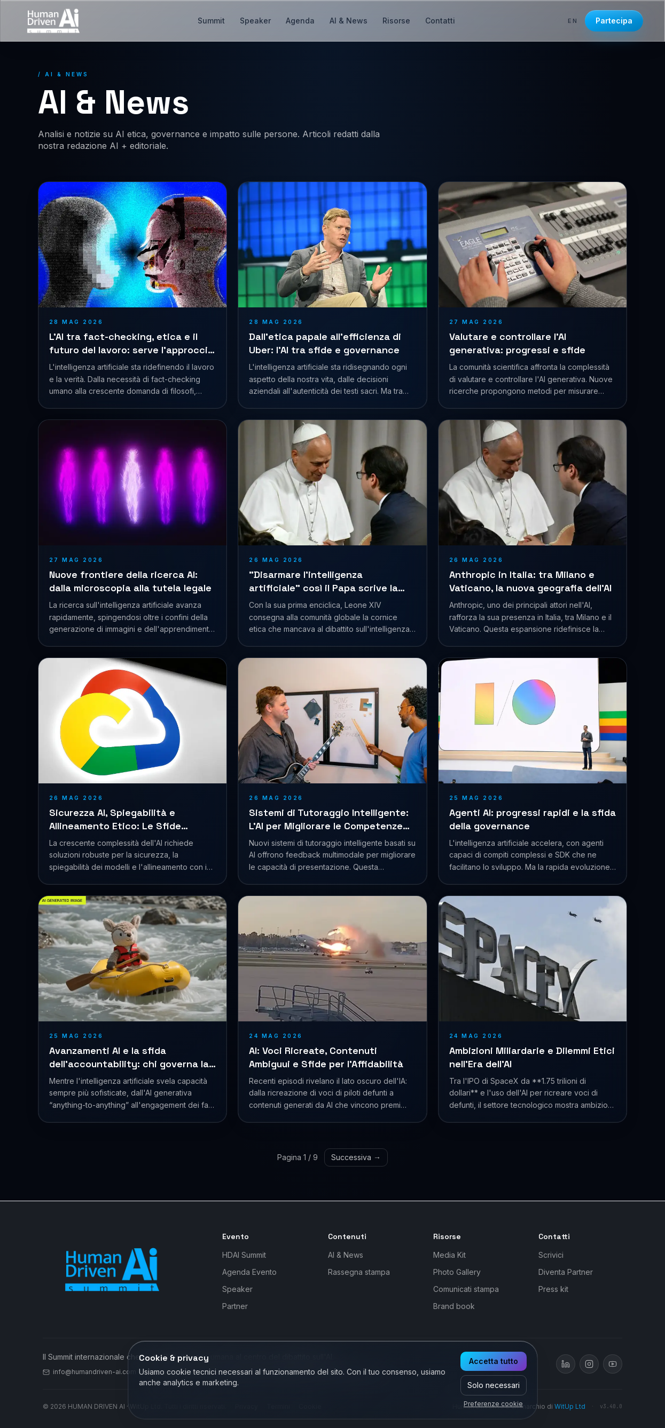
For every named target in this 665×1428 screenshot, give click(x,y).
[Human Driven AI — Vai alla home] (53, 21)
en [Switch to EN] (573, 21)
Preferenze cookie (493, 1404)
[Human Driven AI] (112, 1269)
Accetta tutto (493, 1361)
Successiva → (356, 1157)
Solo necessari (493, 1385)
